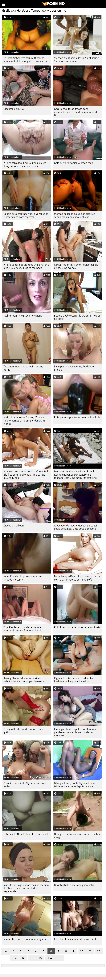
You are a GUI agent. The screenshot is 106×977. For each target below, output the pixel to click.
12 (98, 951)
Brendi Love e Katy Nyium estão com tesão (24, 785)
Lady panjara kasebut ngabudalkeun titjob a (74, 368)
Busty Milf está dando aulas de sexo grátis (23, 731)
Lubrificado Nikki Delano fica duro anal (25, 834)
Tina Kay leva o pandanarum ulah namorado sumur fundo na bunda (22, 629)
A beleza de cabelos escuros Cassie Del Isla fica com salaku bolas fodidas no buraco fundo (25, 474)
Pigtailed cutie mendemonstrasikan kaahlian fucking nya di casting (74, 680)
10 (81, 951)
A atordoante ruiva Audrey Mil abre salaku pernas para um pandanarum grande (24, 420)
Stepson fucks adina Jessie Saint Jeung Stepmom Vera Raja (76, 59)
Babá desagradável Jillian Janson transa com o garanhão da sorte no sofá (77, 578)
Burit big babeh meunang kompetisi (74, 885)
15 (31, 958)
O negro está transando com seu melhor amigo (77, 836)
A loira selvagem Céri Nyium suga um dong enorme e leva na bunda (24, 164)
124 (50, 958)
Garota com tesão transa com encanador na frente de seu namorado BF (76, 112)
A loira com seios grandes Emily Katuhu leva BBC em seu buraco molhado (26, 266)
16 (40, 958)
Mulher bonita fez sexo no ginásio (23, 315)
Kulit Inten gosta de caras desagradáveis (77, 627)
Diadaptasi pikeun (13, 108)
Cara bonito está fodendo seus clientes (76, 939)
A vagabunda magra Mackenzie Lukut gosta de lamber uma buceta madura (75, 527)
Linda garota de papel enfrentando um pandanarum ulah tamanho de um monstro (76, 732)
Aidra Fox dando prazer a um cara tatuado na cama (23, 578)
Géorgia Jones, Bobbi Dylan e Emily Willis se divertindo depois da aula (74, 785)
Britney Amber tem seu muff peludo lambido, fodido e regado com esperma (25, 59)
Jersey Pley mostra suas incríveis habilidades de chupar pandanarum (23, 680)
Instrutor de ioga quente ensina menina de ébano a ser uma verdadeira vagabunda (26, 888)
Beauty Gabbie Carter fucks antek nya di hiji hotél (77, 317)
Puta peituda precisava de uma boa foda (77, 417)
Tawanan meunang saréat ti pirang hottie (23, 368)
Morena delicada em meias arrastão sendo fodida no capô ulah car (74, 215)
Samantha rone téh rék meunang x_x (24, 939)
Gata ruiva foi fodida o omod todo (73, 163)
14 (23, 958)
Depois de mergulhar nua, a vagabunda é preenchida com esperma (25, 215)
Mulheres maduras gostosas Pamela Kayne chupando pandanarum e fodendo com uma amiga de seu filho (75, 474)
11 (90, 951)
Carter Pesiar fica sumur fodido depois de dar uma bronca (76, 266)
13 (14, 958)
